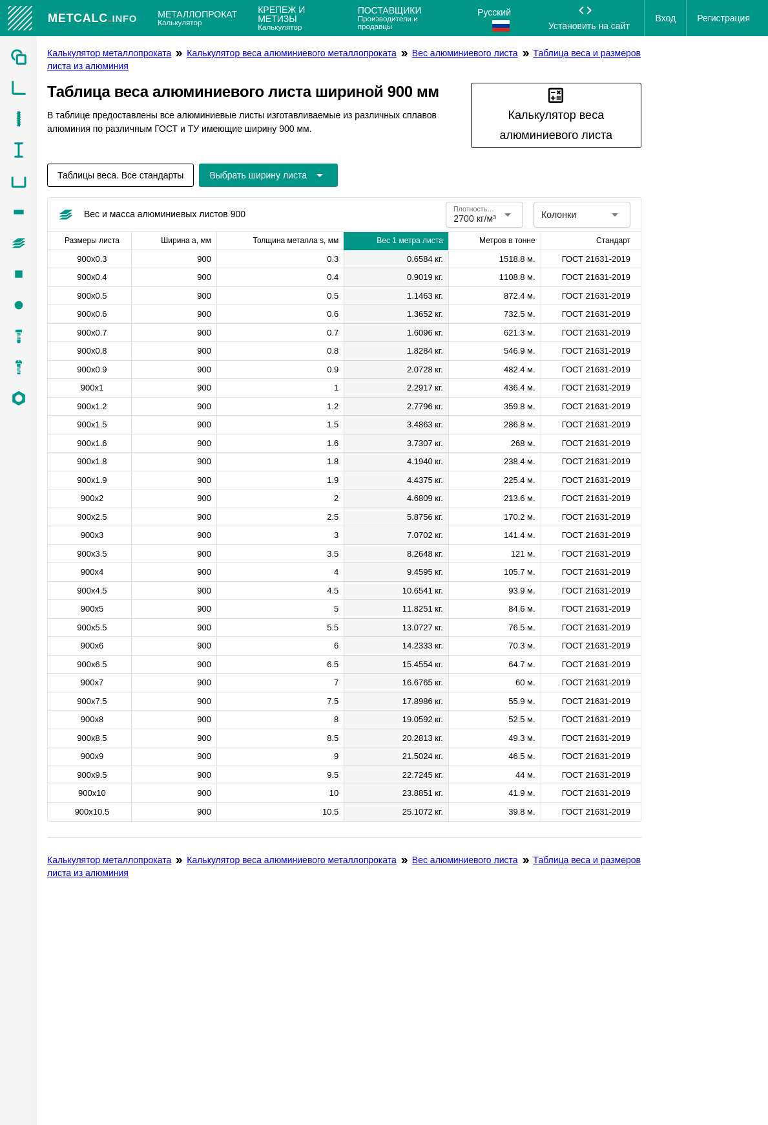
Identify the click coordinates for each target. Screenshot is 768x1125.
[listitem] (18, 56)
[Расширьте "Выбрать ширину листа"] (268, 175)
